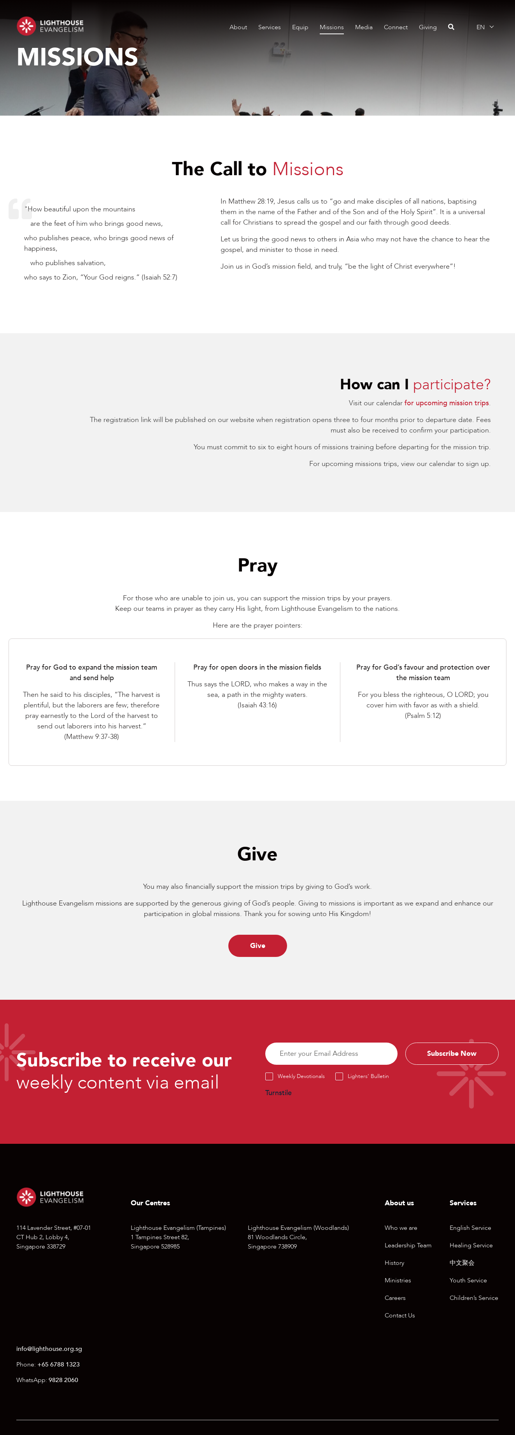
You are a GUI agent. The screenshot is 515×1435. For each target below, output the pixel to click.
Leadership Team (408, 1246)
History (394, 1263)
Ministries (398, 1281)
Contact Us (400, 1316)
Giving (428, 27)
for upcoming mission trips (447, 403)
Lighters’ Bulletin (368, 1076)
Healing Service (471, 1246)
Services (269, 27)
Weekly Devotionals (301, 1076)
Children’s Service (474, 1298)
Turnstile (278, 1093)
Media (364, 27)
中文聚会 (462, 1263)
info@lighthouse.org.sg (49, 1349)
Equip (300, 27)
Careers (395, 1298)
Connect (396, 27)
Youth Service (468, 1281)
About (238, 27)
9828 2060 (63, 1381)
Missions (332, 27)
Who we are (401, 1228)
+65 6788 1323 (58, 1365)
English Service (470, 1228)
